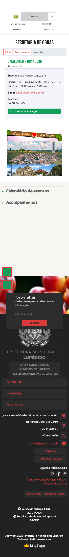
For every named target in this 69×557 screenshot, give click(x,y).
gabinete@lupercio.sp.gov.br (43, 443)
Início (8, 52)
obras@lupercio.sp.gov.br (30, 92)
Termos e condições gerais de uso (47, 479)
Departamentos (22, 52)
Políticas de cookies (55, 483)
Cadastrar (34, 322)
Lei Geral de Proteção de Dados (46, 493)
